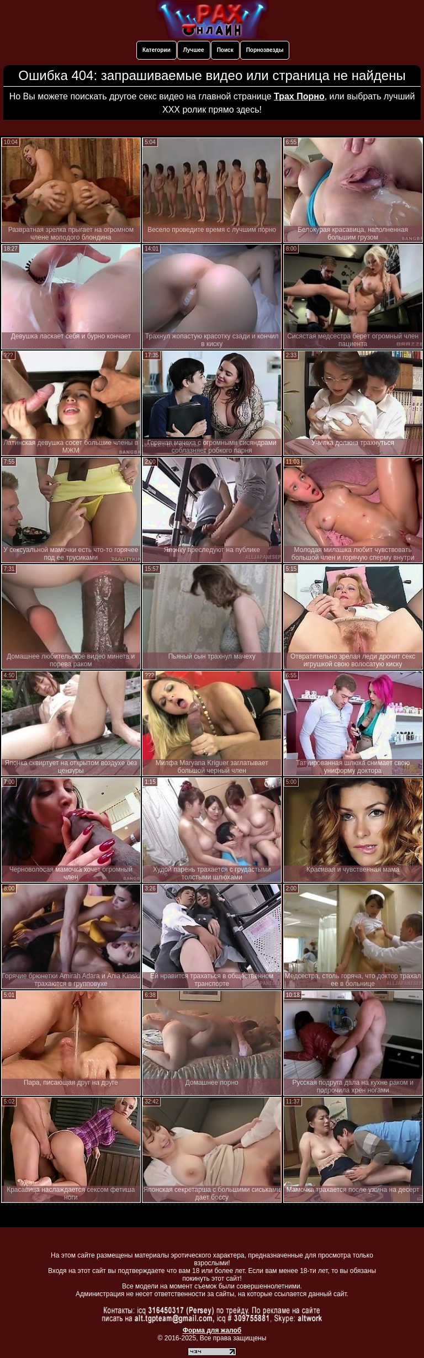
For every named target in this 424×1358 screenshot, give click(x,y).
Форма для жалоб (212, 1330)
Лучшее (193, 50)
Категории (156, 50)
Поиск (225, 50)
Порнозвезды (265, 50)
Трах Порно (299, 96)
